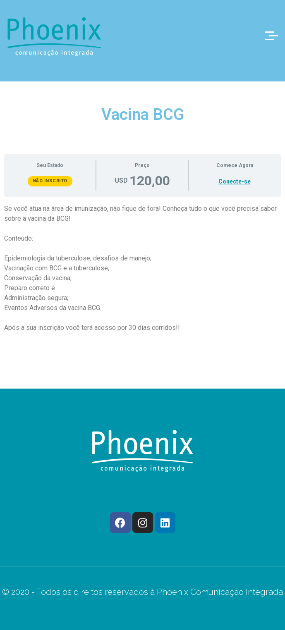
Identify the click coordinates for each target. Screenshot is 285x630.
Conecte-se (234, 181)
